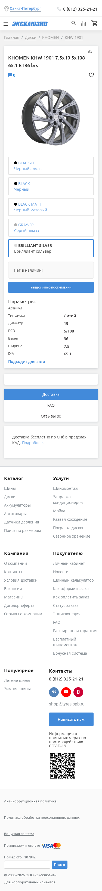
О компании (15, 563)
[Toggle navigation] (5, 23)
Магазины (13, 597)
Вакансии (13, 588)
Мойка (59, 510)
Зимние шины (17, 688)
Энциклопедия (67, 613)
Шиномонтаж (65, 488)
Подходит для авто (26, 361)
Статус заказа (66, 605)
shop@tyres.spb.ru (67, 704)
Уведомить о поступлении (51, 287)
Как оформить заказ (72, 588)
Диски (10, 496)
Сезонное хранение (71, 536)
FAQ (51, 405)
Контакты (13, 571)
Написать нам (71, 719)
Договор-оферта (19, 605)
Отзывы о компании (23, 613)
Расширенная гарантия (75, 630)
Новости (61, 571)
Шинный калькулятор (73, 580)
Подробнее (32, 442)
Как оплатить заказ (71, 597)
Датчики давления (21, 522)
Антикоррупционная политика (30, 801)
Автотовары (15, 513)
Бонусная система (70, 653)
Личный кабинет (69, 563)
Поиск (59, 864)
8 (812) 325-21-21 (80, 8)
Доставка (51, 394)
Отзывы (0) (51, 416)
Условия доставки (21, 580)
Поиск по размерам (22, 530)
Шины (10, 488)
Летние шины (17, 680)
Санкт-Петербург (25, 8)
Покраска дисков (68, 527)
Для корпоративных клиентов (29, 882)
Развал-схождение (70, 519)
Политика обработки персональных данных (42, 817)
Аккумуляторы (17, 505)
